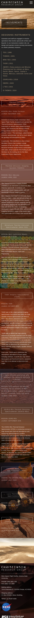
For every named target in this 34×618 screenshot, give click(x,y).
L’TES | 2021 (8, 87)
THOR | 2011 (8, 63)
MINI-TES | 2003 (9, 60)
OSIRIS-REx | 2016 (10, 79)
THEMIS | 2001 (9, 56)
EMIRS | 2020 (8, 83)
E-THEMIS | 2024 (10, 90)
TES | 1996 (7, 52)
